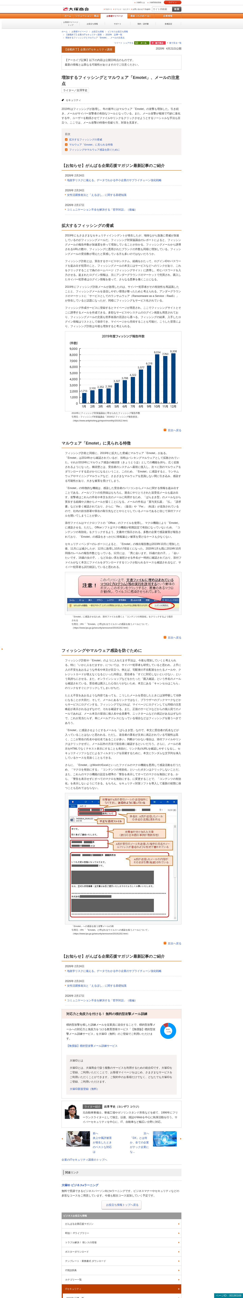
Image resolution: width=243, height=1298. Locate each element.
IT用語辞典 (71, 1270)
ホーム (67, 16)
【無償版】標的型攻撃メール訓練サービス (92, 1045)
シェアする (128, 43)
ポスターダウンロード (77, 1251)
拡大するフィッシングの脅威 (85, 139)
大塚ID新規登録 (155, 2)
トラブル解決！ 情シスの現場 (81, 1242)
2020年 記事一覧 (114, 34)
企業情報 (167, 16)
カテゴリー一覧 (73, 1279)
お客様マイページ (114, 16)
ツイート (118, 43)
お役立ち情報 (92, 24)
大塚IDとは (140, 2)
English (147, 9)
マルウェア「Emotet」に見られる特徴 (91, 144)
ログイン (173, 2)
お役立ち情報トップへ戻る (122, 1204)
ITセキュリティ (73, 1289)
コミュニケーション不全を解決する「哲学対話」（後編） (102, 209)
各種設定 (168, 24)
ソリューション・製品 (87, 16)
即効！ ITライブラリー (77, 1233)
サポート (108, 9)
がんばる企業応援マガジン (79, 1223)
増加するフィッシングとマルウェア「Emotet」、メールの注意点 (95, 37)
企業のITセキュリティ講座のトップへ (84, 1159)
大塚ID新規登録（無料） (84, 1088)
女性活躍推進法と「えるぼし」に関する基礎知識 (96, 194)
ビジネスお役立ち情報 (118, 31)
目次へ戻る (174, 430)
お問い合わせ (138, 9)
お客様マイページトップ (70, 23)
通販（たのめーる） (141, 16)
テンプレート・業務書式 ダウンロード (85, 1261)
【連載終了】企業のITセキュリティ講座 (83, 34)
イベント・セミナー (122, 9)
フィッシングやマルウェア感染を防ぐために (94, 149)
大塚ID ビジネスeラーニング (80, 1185)
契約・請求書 (143, 24)
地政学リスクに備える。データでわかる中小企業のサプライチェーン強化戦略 (114, 180)
